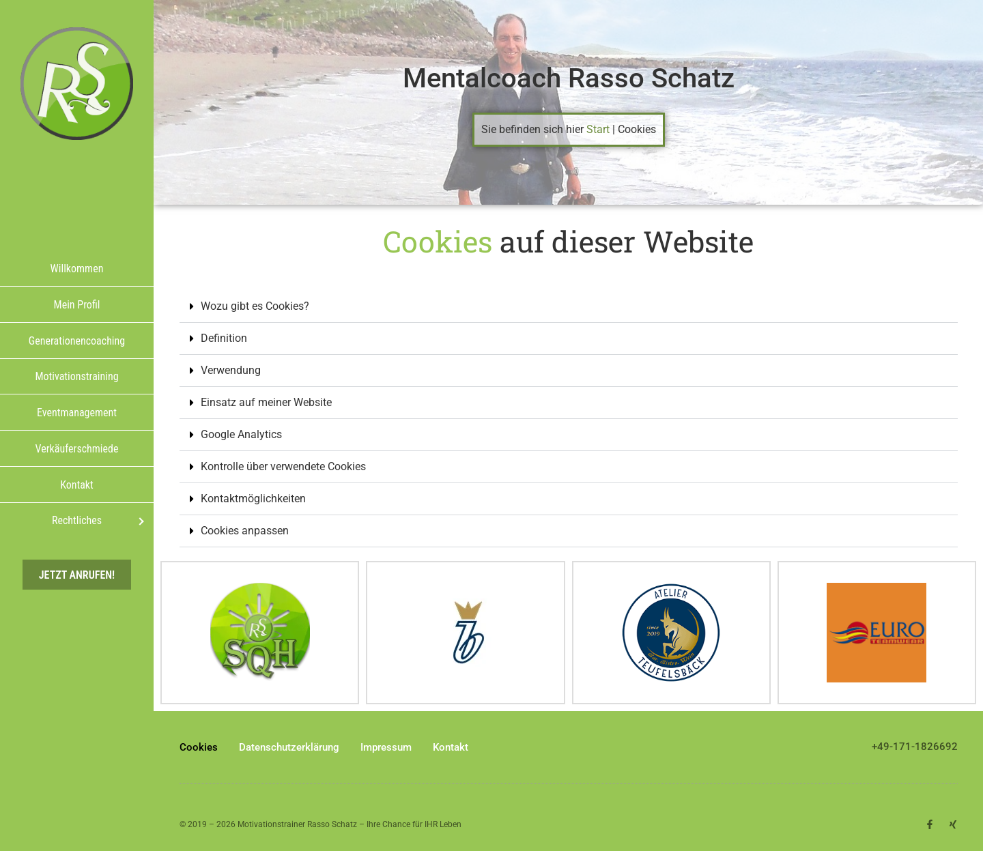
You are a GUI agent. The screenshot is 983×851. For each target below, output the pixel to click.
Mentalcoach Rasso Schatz (569, 78)
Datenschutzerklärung (289, 747)
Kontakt (450, 747)
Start (598, 129)
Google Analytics (241, 434)
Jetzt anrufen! (77, 574)
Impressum (386, 747)
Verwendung (231, 370)
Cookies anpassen (245, 530)
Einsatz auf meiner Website (266, 402)
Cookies (199, 747)
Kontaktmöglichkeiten (253, 498)
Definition (224, 338)
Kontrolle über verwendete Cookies (283, 466)
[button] (569, 307)
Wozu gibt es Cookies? (255, 306)
